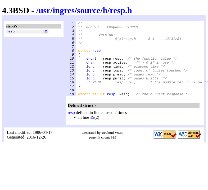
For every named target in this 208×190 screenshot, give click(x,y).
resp (10, 32)
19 (92, 132)
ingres (64, 10)
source (88, 10)
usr (44, 10)
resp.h (121, 10)
